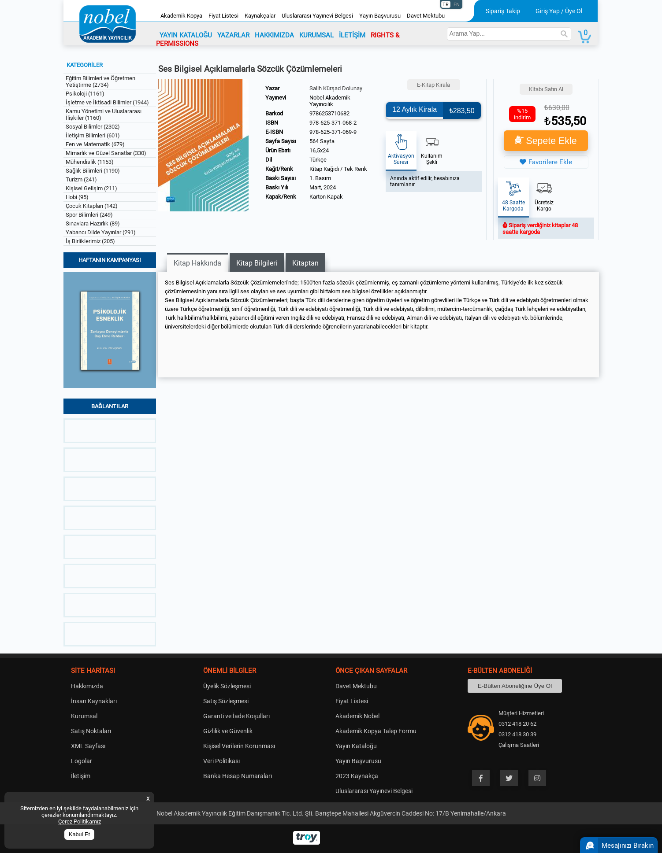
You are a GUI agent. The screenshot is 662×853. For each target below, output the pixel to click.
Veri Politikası (221, 760)
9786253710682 (329, 113)
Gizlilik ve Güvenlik (228, 731)
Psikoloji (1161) (85, 93)
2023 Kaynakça (356, 775)
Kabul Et (79, 834)
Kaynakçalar (260, 15)
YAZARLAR (233, 35)
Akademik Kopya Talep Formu (376, 731)
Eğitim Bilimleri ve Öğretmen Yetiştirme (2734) (100, 81)
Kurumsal (84, 716)
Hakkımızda (87, 686)
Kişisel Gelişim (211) (91, 188)
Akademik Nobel (357, 716)
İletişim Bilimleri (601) (93, 135)
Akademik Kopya (181, 15)
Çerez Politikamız (79, 821)
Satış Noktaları (91, 731)
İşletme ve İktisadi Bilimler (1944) (107, 102)
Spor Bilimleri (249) (89, 214)
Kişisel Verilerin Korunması (239, 746)
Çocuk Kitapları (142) (92, 206)
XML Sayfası (88, 746)
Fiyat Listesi (223, 15)
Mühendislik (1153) (90, 162)
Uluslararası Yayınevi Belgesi (317, 15)
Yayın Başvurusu (380, 15)
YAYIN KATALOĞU (186, 35)
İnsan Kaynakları (94, 701)
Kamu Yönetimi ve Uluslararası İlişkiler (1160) (103, 114)
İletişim (80, 775)
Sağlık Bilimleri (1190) (93, 170)
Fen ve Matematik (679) (95, 144)
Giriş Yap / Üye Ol (559, 11)
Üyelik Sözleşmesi (227, 686)
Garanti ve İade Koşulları (236, 716)
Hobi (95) (77, 197)
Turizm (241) (81, 179)
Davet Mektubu (426, 15)
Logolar (81, 760)
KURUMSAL (316, 35)
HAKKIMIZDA (274, 35)
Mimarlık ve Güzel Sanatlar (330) (106, 153)
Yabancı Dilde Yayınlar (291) (101, 232)
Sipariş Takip (503, 11)
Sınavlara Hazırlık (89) (93, 223)
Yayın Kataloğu (356, 746)
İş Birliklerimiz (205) (90, 241)
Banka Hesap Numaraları (237, 775)
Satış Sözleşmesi (226, 701)
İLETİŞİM (352, 35)
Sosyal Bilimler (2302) (93, 126)
